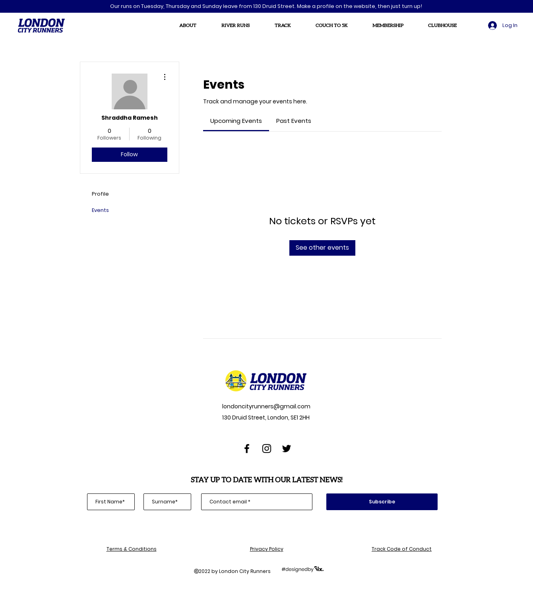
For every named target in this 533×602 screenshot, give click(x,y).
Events (100, 210)
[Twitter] (287, 448)
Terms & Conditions (132, 549)
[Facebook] (247, 448)
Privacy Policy (266, 549)
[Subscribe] (382, 501)
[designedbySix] (302, 569)
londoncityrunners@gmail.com (265, 406)
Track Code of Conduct (402, 549)
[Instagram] (267, 448)
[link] (236, 121)
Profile (100, 194)
